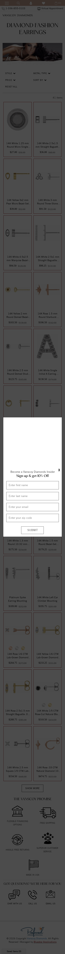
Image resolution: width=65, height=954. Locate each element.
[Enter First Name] (32, 489)
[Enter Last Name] (32, 500)
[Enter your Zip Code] (32, 522)
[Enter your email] (32, 511)
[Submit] (32, 534)
